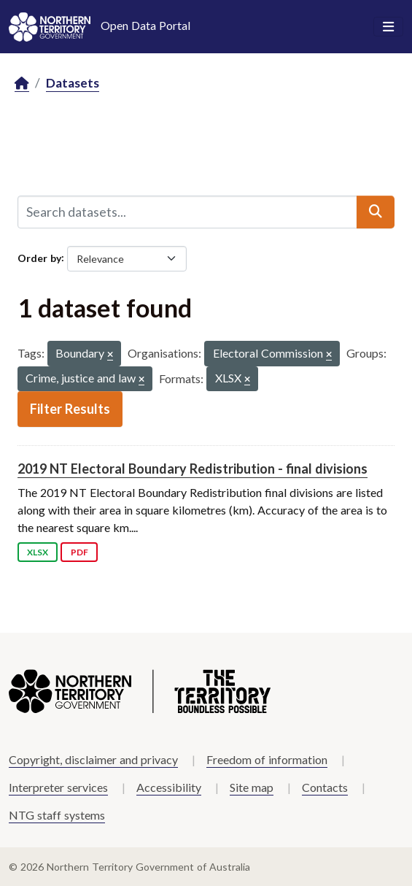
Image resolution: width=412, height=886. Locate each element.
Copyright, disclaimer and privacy (93, 759)
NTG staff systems (57, 815)
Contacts (325, 787)
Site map (251, 787)
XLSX (37, 552)
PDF (79, 552)
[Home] (22, 83)
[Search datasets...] (187, 212)
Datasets (72, 82)
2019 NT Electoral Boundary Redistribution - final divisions (193, 469)
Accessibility (168, 787)
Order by (39, 257)
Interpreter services (58, 787)
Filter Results (70, 409)
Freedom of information (266, 759)
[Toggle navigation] (388, 27)
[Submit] (375, 212)
